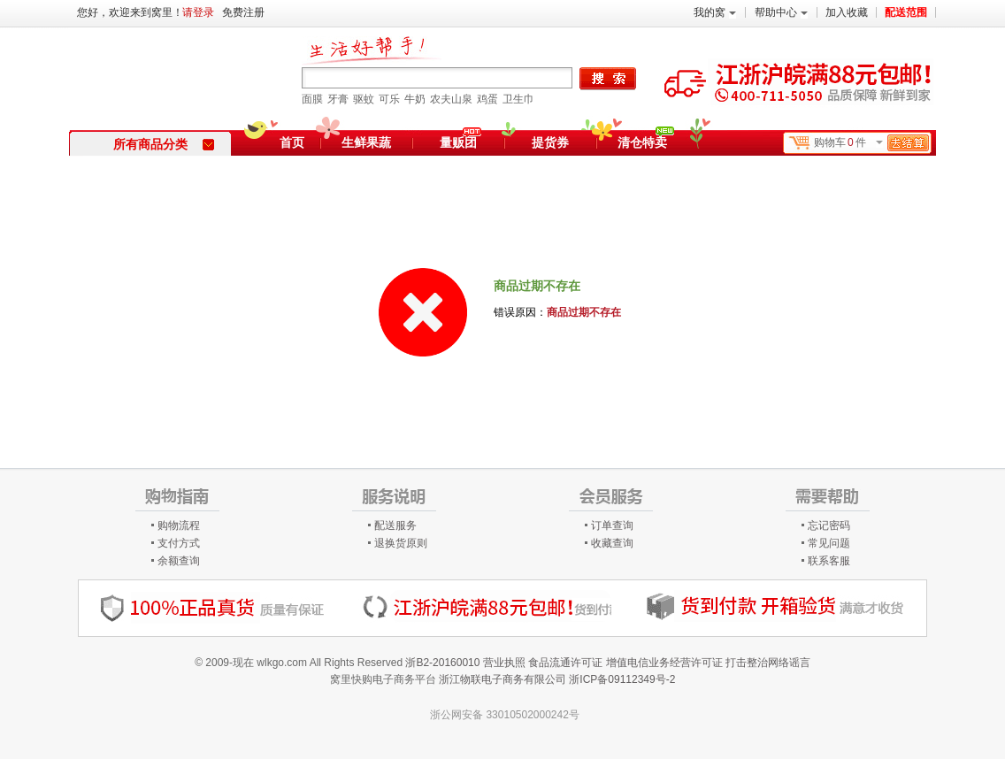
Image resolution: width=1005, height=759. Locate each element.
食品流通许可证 (565, 662)
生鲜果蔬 (366, 142)
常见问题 (829, 543)
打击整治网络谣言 (767, 662)
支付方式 (178, 543)
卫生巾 (518, 99)
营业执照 (504, 662)
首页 (292, 142)
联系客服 (829, 561)
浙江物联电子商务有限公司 (502, 679)
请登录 (198, 12)
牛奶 (415, 99)
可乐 (389, 99)
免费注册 (243, 12)
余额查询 (178, 561)
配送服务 (395, 525)
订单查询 (612, 525)
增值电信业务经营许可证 (664, 662)
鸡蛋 (487, 99)
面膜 (312, 99)
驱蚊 (363, 99)
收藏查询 (612, 543)
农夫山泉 (451, 99)
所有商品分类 (163, 144)
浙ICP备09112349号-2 (622, 679)
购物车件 (871, 142)
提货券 (550, 142)
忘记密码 (829, 525)
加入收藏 (846, 12)
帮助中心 (781, 12)
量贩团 (458, 142)
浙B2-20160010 (442, 662)
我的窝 (715, 12)
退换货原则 (400, 543)
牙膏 (338, 99)
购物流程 (178, 525)
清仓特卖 (646, 140)
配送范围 (906, 12)
